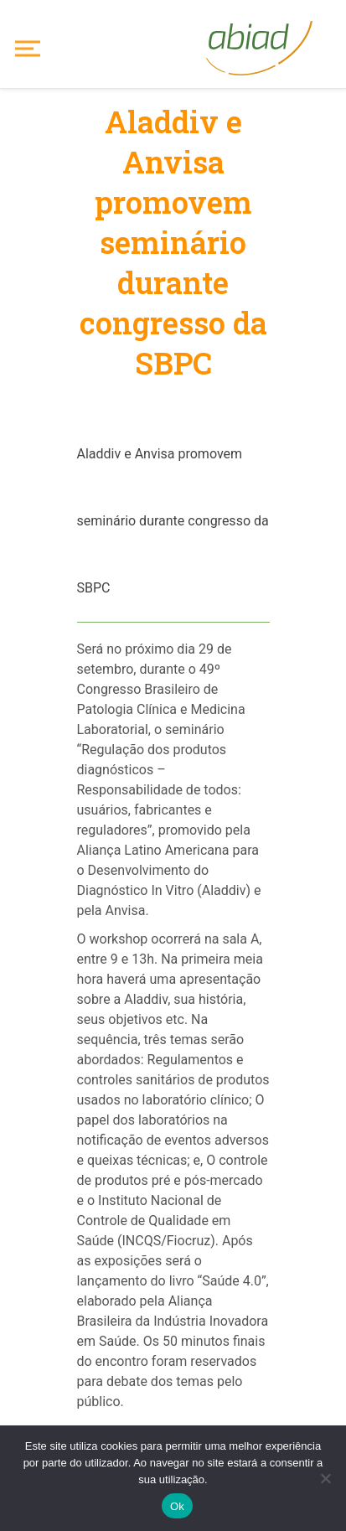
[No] (325, 1478)
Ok (177, 1506)
